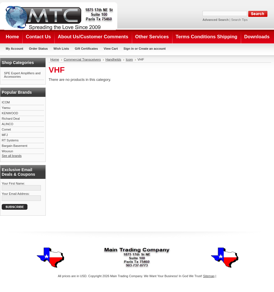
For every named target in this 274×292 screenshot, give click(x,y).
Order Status (38, 48)
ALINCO (7, 124)
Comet (6, 129)
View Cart (111, 48)
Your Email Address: (16, 193)
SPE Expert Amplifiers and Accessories (22, 74)
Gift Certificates (86, 48)
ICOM (6, 102)
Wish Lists (61, 48)
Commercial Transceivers (82, 59)
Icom (129, 59)
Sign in (129, 48)
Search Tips (239, 19)
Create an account (152, 48)
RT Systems (10, 140)
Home (54, 59)
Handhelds (113, 59)
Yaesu (6, 107)
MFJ (5, 135)
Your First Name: (13, 183)
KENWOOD (10, 113)
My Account (14, 48)
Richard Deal (11, 118)
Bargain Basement (14, 145)
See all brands (12, 155)
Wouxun (7, 151)
